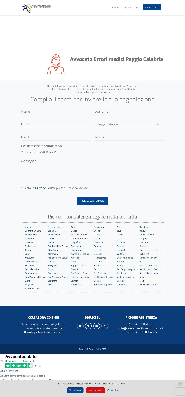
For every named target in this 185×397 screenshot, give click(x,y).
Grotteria (98, 250)
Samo (96, 269)
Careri (119, 238)
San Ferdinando (32, 288)
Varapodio (121, 284)
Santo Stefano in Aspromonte (127, 277)
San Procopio (100, 273)
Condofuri (121, 242)
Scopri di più (113, 390)
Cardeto (97, 238)
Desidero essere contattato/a (41, 146)
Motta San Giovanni (148, 257)
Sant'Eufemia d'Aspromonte (81, 277)
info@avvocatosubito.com (134, 328)
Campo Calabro (147, 234)
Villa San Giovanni (148, 284)
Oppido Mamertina (33, 261)
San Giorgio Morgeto (126, 269)
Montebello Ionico (125, 257)
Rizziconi (120, 265)
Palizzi (51, 261)
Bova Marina (31, 234)
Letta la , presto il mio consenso (56, 188)
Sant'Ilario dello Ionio (103, 277)
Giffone (28, 250)
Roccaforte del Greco (149, 265)
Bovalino (143, 231)
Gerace (143, 246)
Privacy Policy (45, 188)
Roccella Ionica (32, 269)
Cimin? (51, 242)
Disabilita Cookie (95, 390)
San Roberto (122, 273)
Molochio (75, 257)
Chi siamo (114, 7)
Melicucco (29, 257)
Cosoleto (144, 242)
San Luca (52, 273)
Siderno (97, 281)
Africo (28, 227)
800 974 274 (149, 332)
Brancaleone (54, 234)
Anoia (73, 227)
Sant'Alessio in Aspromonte (59, 277)
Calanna (97, 234)
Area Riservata (152, 7)
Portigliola (53, 265)
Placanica (121, 261)
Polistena (29, 265)
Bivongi (97, 231)
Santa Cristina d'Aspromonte (150, 273)
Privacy (127, 7)
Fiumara (97, 246)
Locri (27, 254)
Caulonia (29, 242)
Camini (120, 234)
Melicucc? (144, 254)
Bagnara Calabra (33, 231)
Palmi (73, 261)
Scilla (27, 281)
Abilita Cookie (75, 390)
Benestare (53, 231)
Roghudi (51, 269)
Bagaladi (144, 227)
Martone (120, 254)
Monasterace (100, 257)
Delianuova (30, 246)
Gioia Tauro (53, 250)
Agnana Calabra (55, 227)
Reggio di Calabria (79, 265)
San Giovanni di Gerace (150, 269)
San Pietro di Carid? (80, 273)
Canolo (51, 238)
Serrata (74, 281)
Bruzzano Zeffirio (79, 234)
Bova (119, 231)
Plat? (142, 261)
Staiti (142, 281)
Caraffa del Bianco (79, 238)
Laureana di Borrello (149, 250)
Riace (96, 265)
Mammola (53, 254)
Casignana (144, 238)
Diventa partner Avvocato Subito (43, 332)
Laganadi (121, 250)
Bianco (74, 231)
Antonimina (99, 227)
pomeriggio (48, 152)
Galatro (120, 246)
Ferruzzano (76, 246)
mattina (29, 152)
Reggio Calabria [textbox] (127, 124)
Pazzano (98, 261)
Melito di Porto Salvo (57, 257)
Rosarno (74, 269)
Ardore (120, 227)
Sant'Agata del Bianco (35, 277)
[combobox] (129, 123)
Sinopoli (120, 281)
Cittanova (98, 242)
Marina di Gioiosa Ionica (81, 254)
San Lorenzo (31, 273)
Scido (142, 277)
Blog (138, 7)
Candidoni (29, 238)
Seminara (52, 281)
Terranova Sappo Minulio (104, 284)
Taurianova (76, 284)
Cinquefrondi (76, 242)
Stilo (50, 284)
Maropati (98, 254)
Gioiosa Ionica (77, 250)
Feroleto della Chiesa (58, 246)
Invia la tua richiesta (92, 200)
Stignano (29, 284)
